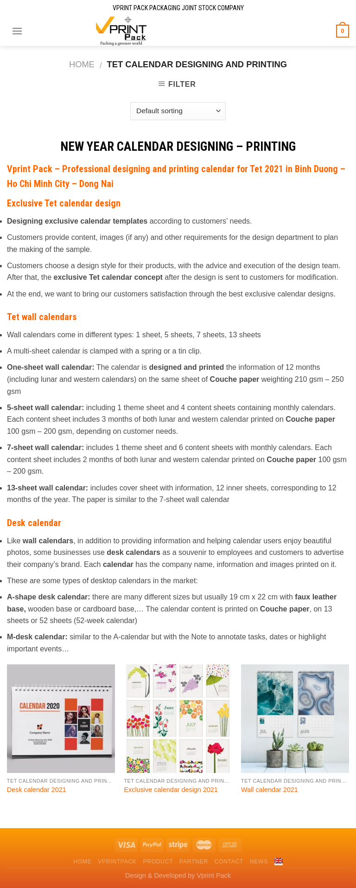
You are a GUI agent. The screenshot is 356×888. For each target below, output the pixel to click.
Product (158, 861)
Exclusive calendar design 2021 (170, 789)
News (259, 861)
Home (82, 64)
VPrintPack (117, 861)
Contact (228, 861)
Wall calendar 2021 (269, 789)
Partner (193, 861)
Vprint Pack (29, 168)
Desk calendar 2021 (36, 789)
